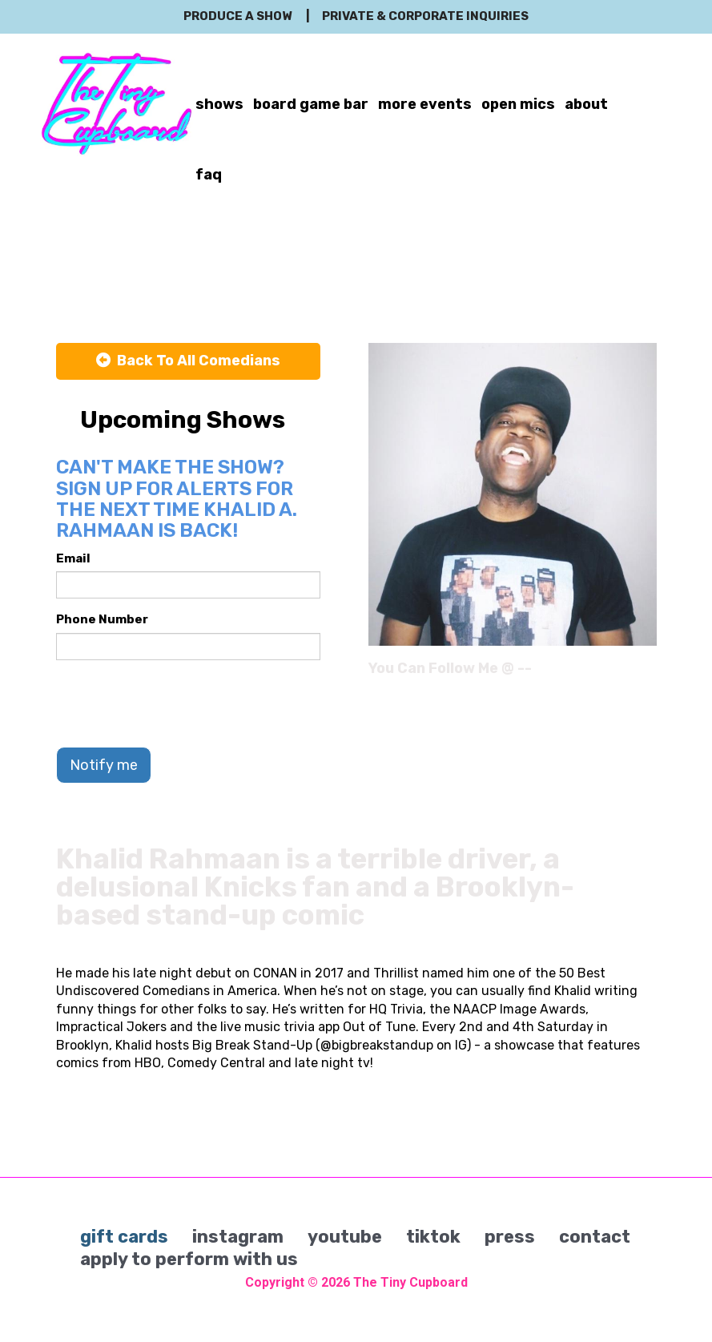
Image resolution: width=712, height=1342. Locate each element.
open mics (518, 104)
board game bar (310, 104)
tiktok (433, 1236)
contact (594, 1236)
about (586, 104)
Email (73, 558)
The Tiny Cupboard (410, 1282)
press (510, 1236)
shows (219, 104)
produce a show (237, 16)
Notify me (104, 765)
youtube (345, 1236)
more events (425, 104)
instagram (238, 1236)
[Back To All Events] (188, 361)
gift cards (124, 1236)
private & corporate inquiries (425, 16)
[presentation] (178, 703)
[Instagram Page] (647, 674)
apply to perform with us (189, 1259)
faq (208, 174)
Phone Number (102, 619)
